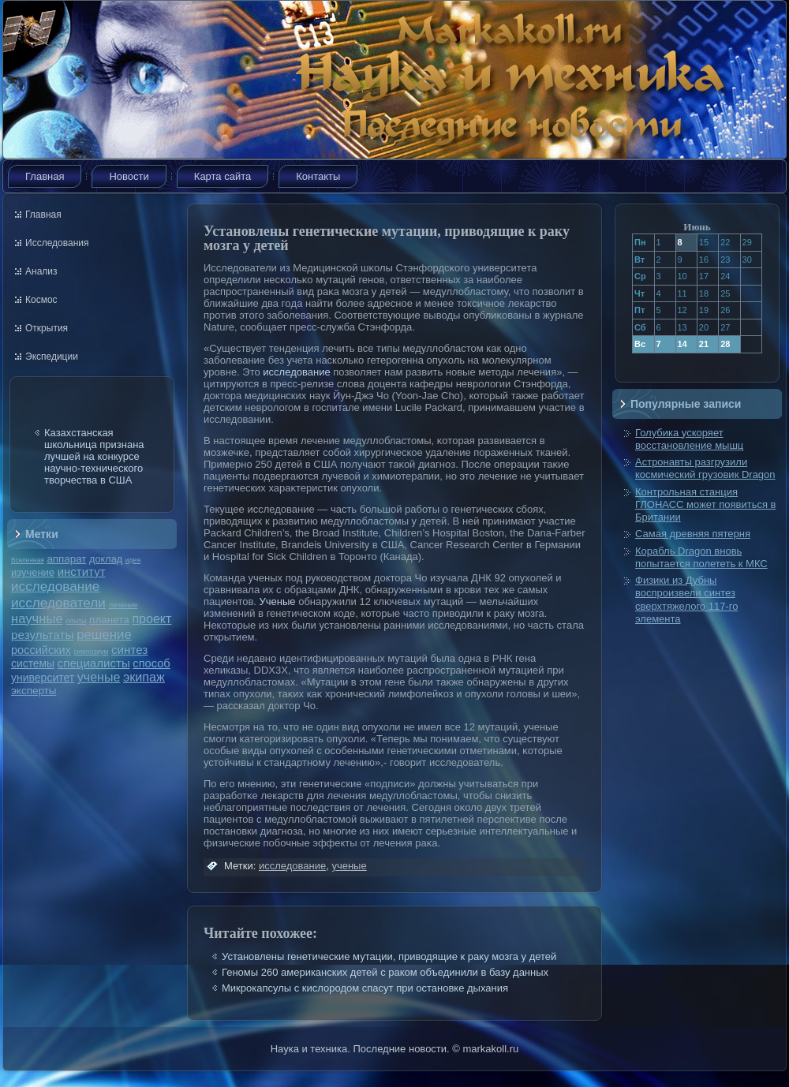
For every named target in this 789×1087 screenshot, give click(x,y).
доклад (105, 559)
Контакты (318, 176)
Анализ (41, 271)
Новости (128, 176)
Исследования (56, 242)
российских (41, 650)
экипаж (144, 677)
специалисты (94, 663)
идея (132, 560)
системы (32, 663)
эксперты (33, 691)
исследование (55, 586)
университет (42, 677)
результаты (42, 634)
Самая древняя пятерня (692, 534)
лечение (123, 604)
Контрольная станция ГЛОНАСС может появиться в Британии (705, 505)
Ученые (278, 601)
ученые (98, 677)
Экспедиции (51, 356)
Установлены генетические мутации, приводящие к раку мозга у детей (389, 956)
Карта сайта (222, 176)
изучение (32, 572)
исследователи (58, 603)
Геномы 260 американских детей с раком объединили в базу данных (385, 972)
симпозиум (90, 652)
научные (37, 618)
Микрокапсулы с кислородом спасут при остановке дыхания (365, 988)
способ (151, 663)
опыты (75, 621)
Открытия (46, 328)
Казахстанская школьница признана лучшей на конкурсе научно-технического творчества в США (94, 456)
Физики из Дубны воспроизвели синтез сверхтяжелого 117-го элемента (686, 599)
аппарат (66, 559)
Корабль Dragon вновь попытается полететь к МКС (701, 557)
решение (104, 634)
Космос (41, 299)
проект (151, 618)
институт (82, 571)
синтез (129, 649)
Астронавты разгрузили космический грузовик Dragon (705, 468)
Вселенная (27, 560)
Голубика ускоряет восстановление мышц (689, 439)
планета (109, 620)
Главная (44, 176)
